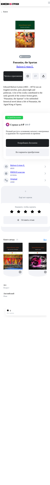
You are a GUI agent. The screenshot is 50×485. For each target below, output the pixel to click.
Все (45, 240)
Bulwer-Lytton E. (25, 66)
